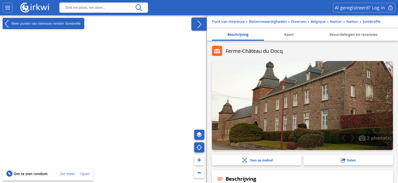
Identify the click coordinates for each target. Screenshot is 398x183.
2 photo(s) (375, 137)
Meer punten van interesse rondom (41, 24)
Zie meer (67, 173)
